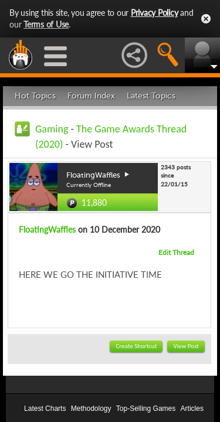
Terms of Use (46, 24)
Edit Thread (176, 252)
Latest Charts (45, 408)
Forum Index (91, 96)
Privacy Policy (154, 13)
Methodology (91, 408)
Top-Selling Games (145, 408)
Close (206, 18)
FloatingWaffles (47, 229)
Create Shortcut (136, 346)
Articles (192, 408)
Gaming (51, 128)
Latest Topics (151, 96)
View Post (186, 346)
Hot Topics (35, 96)
